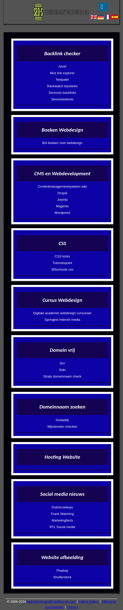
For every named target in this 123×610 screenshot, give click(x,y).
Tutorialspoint (62, 263)
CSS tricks (62, 256)
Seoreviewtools (62, 99)
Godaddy (62, 420)
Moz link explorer (62, 73)
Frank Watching (62, 514)
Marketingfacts (62, 520)
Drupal (62, 193)
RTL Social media (62, 527)
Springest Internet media (62, 320)
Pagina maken (89, 601)
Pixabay (62, 570)
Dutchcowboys (62, 507)
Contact (72, 607)
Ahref (62, 66)
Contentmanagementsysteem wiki (62, 186)
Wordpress (62, 213)
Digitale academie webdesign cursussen (62, 313)
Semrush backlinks (62, 93)
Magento (62, 206)
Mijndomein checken (62, 426)
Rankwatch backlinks (62, 86)
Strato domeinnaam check (62, 376)
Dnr (62, 363)
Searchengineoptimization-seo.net (51, 601)
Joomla (62, 199)
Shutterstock (62, 577)
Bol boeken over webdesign (62, 143)
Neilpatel (62, 79)
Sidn (62, 370)
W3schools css (62, 269)
